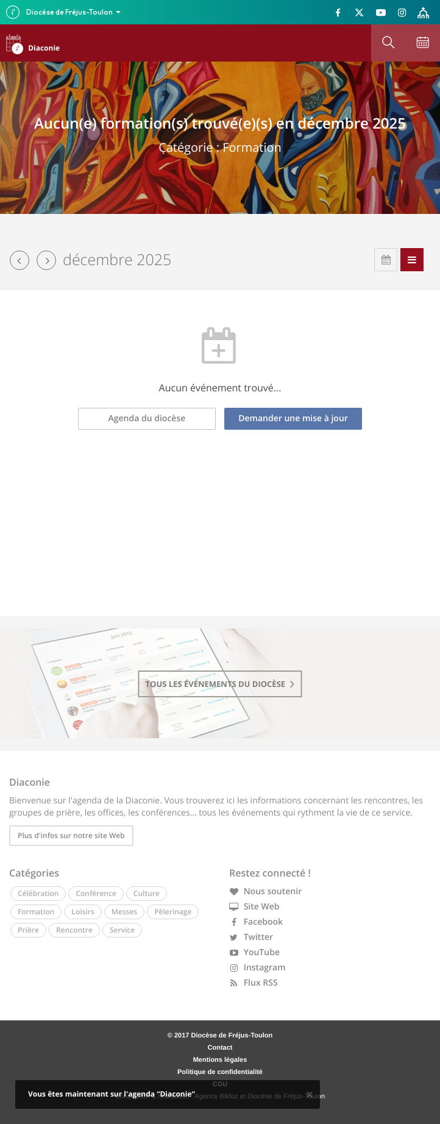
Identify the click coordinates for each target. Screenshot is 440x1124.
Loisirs (82, 911)
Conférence (96, 893)
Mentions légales (220, 1060)
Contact (220, 1047)
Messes (124, 911)
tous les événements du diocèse (220, 684)
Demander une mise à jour (293, 418)
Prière (28, 930)
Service (122, 930)
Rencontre (74, 930)
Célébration (38, 893)
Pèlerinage (172, 911)
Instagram (257, 967)
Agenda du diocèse (147, 418)
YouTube (254, 952)
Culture (146, 893)
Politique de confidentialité (220, 1072)
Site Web (254, 906)
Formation (36, 911)
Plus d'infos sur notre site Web (71, 835)
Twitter (251, 937)
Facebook (256, 922)
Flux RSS (253, 983)
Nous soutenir (265, 891)
